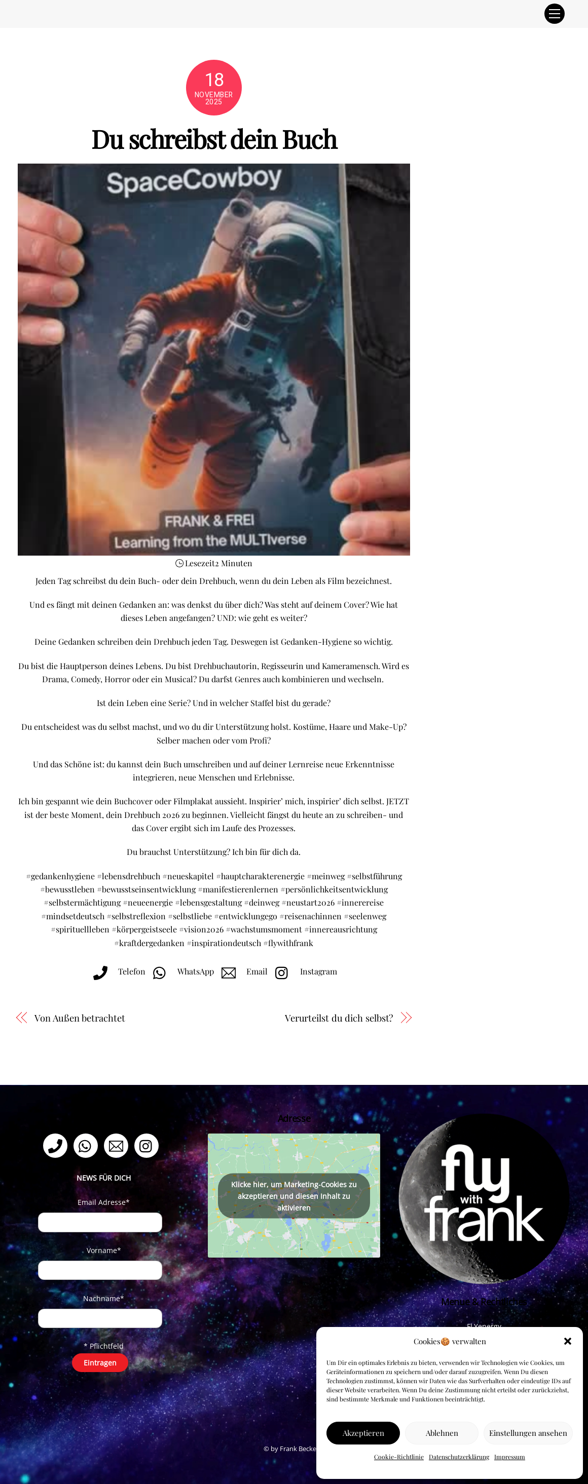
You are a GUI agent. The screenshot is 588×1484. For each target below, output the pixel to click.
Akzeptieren (363, 1433)
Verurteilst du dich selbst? (339, 1017)
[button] (568, 1341)
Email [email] (242, 971)
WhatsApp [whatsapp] (181, 971)
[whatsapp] (87, 1145)
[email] (118, 1145)
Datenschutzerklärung (459, 1457)
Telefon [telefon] (116, 971)
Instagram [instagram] (303, 971)
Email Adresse (104, 1202)
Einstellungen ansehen (528, 1433)
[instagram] (148, 1145)
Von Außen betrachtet (79, 1017)
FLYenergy (484, 1326)
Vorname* (104, 1250)
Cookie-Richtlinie (399, 1457)
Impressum (509, 1457)
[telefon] (57, 1145)
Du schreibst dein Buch (213, 138)
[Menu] (554, 14)
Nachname (103, 1298)
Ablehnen (442, 1433)
